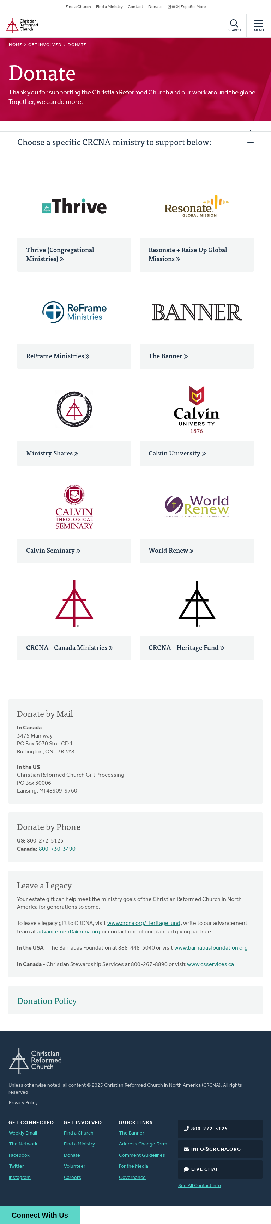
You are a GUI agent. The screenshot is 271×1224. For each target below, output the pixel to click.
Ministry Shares (52, 453)
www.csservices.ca (210, 965)
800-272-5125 (209, 1129)
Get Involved (45, 45)
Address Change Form (143, 1144)
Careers (72, 1177)
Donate (155, 7)
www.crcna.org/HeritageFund (143, 923)
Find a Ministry (109, 7)
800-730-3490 (57, 849)
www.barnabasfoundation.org (211, 948)
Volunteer (74, 1166)
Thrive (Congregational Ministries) (60, 254)
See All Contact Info (199, 1185)
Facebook (19, 1155)
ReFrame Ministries (58, 355)
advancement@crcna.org (68, 932)
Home (15, 45)
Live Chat (204, 1169)
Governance (132, 1177)
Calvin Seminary (53, 550)
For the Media (133, 1166)
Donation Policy (47, 1000)
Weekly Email (23, 1133)
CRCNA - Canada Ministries (69, 647)
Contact (135, 7)
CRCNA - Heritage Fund (186, 647)
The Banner (168, 355)
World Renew (171, 550)
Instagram (20, 1177)
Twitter (16, 1166)
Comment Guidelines (142, 1155)
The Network (23, 1144)
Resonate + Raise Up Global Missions (188, 254)
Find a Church (78, 7)
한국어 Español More (186, 7)
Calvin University (177, 453)
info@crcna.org (216, 1149)
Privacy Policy (23, 1103)
